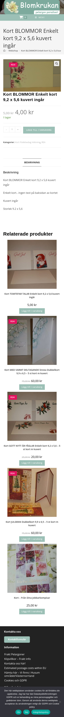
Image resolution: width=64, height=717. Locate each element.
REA (43, 142)
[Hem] (4, 50)
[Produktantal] (12, 129)
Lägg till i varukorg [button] (32, 311)
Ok (18, 712)
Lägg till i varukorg (39, 130)
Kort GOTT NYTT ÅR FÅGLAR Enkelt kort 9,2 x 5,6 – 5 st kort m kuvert (32, 447)
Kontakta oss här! (14, 663)
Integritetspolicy (41, 712)
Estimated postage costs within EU (25, 668)
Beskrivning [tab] (32, 162)
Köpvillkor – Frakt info (17, 659)
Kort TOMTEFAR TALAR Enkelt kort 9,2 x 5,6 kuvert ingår (32, 295)
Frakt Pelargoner (14, 654)
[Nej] (60, 701)
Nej (26, 712)
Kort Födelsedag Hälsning (27, 142)
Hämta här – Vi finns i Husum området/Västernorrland (22, 674)
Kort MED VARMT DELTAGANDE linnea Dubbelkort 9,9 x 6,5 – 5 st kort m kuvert (32, 371)
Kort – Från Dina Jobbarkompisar (32, 597)
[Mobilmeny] (39, 17)
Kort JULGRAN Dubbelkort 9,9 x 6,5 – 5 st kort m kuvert (32, 523)
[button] (56, 63)
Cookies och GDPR (15, 680)
